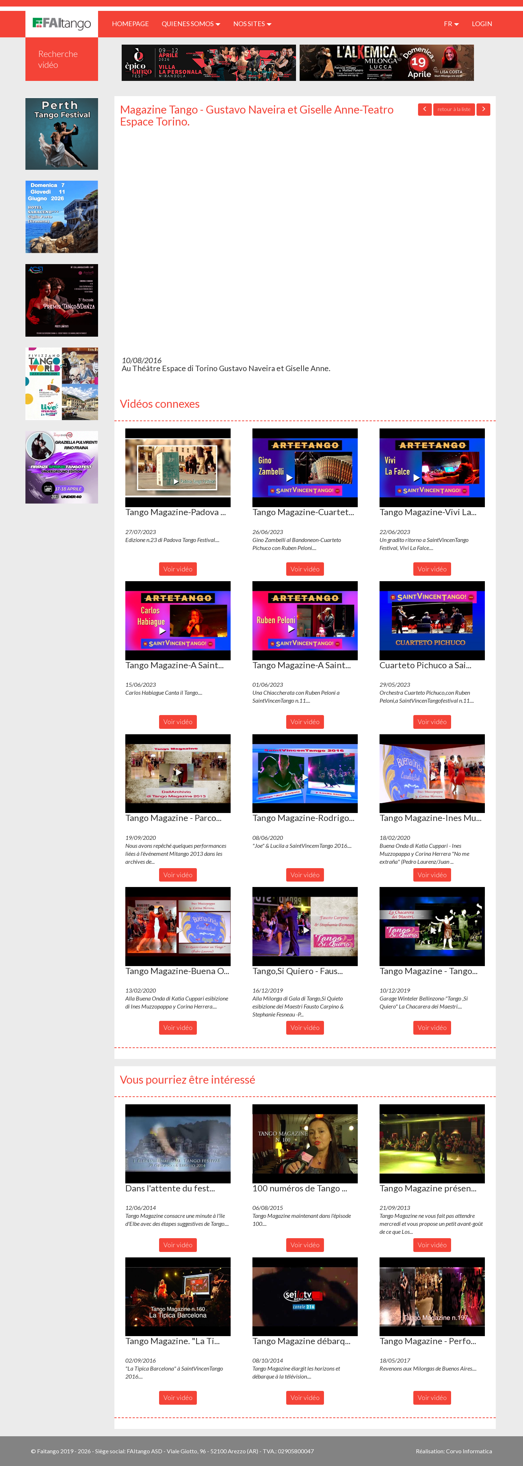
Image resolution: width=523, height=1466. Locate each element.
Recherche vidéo (58, 59)
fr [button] (451, 24)
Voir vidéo (177, 569)
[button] (178, 468)
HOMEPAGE (133, 23)
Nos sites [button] (252, 24)
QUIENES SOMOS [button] (191, 24)
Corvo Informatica (469, 1450)
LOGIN (482, 24)
